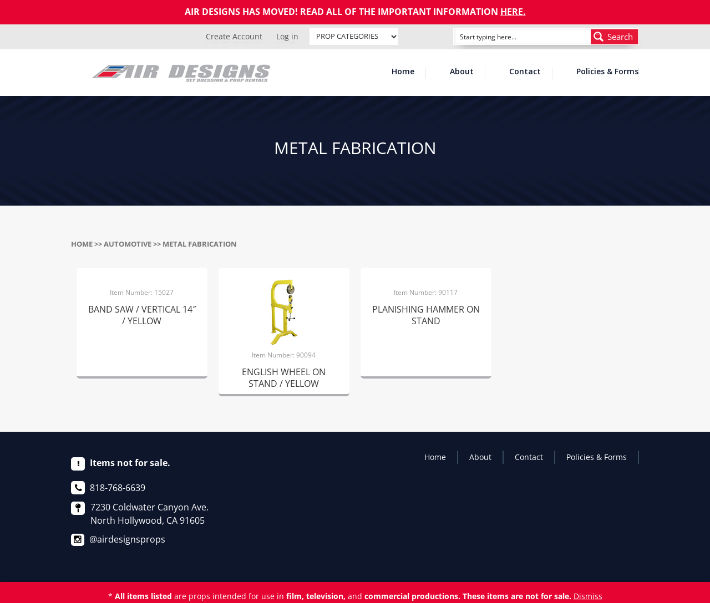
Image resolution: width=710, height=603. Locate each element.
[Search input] (510, 36)
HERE (511, 12)
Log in (287, 36)
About (462, 72)
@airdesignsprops (127, 539)
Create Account (234, 36)
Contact (525, 72)
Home (403, 72)
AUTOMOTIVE (127, 244)
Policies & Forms (607, 72)
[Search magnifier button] (614, 36)
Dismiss (588, 596)
